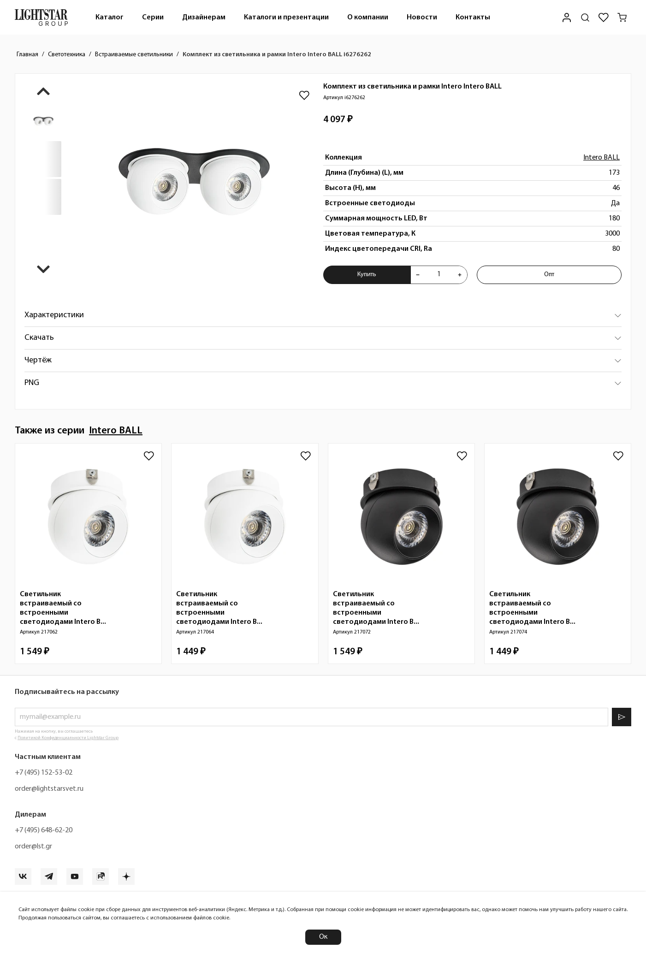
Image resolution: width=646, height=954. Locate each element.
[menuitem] (109, 17)
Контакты (473, 17)
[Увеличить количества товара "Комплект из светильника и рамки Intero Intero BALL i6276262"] (459, 275)
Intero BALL (601, 157)
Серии (153, 17)
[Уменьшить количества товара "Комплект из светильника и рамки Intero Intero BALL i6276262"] (417, 275)
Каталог (109, 17)
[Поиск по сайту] (585, 17)
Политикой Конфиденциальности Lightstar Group (68, 738)
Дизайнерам (203, 17)
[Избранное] (603, 17)
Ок (323, 937)
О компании (367, 17)
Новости (422, 17)
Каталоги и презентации (286, 17)
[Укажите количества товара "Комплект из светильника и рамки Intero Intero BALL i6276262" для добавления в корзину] (439, 275)
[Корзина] (622, 17)
